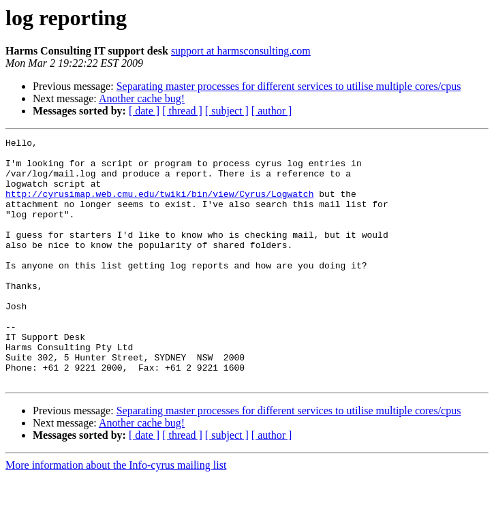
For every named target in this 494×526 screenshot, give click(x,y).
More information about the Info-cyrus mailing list (115, 514)
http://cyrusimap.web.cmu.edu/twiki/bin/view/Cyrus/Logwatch (159, 206)
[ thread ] (182, 111)
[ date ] (144, 111)
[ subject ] (227, 111)
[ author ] (271, 111)
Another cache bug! (142, 98)
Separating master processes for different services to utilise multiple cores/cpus (289, 86)
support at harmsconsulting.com (241, 51)
